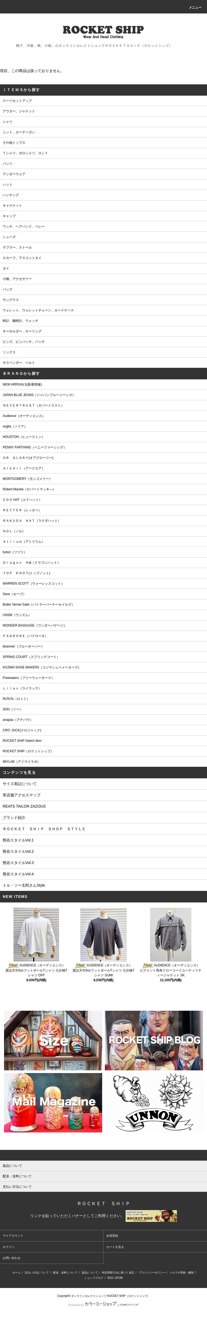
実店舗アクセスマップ (21, 795)
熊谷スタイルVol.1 (18, 840)
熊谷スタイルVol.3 (18, 863)
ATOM (119, 1277)
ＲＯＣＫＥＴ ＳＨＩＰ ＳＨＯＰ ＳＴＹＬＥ (44, 829)
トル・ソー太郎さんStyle (24, 885)
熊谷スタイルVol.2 (18, 851)
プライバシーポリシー (152, 1272)
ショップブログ (93, 1277)
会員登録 (112, 1235)
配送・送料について (65, 1272)
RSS (110, 1277)
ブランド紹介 (14, 817)
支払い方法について (37, 1272)
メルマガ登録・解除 (182, 1272)
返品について (90, 1272)
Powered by (103, 1305)
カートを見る (115, 1246)
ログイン (9, 1246)
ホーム (16, 1272)
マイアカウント (13, 1235)
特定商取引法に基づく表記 (118, 1272)
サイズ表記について (20, 784)
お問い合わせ (11, 1258)
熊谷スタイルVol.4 (18, 874)
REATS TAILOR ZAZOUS (24, 806)
